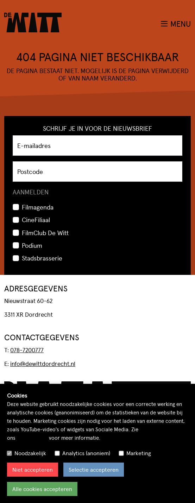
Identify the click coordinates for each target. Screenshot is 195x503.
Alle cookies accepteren (42, 489)
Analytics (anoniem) (86, 453)
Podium (32, 245)
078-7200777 (27, 350)
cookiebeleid (32, 437)
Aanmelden (31, 191)
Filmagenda (38, 206)
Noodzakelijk (30, 453)
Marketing (138, 453)
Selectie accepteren (94, 469)
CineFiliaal (36, 219)
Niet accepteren (32, 469)
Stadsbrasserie (42, 257)
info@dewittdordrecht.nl (42, 363)
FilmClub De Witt (45, 232)
